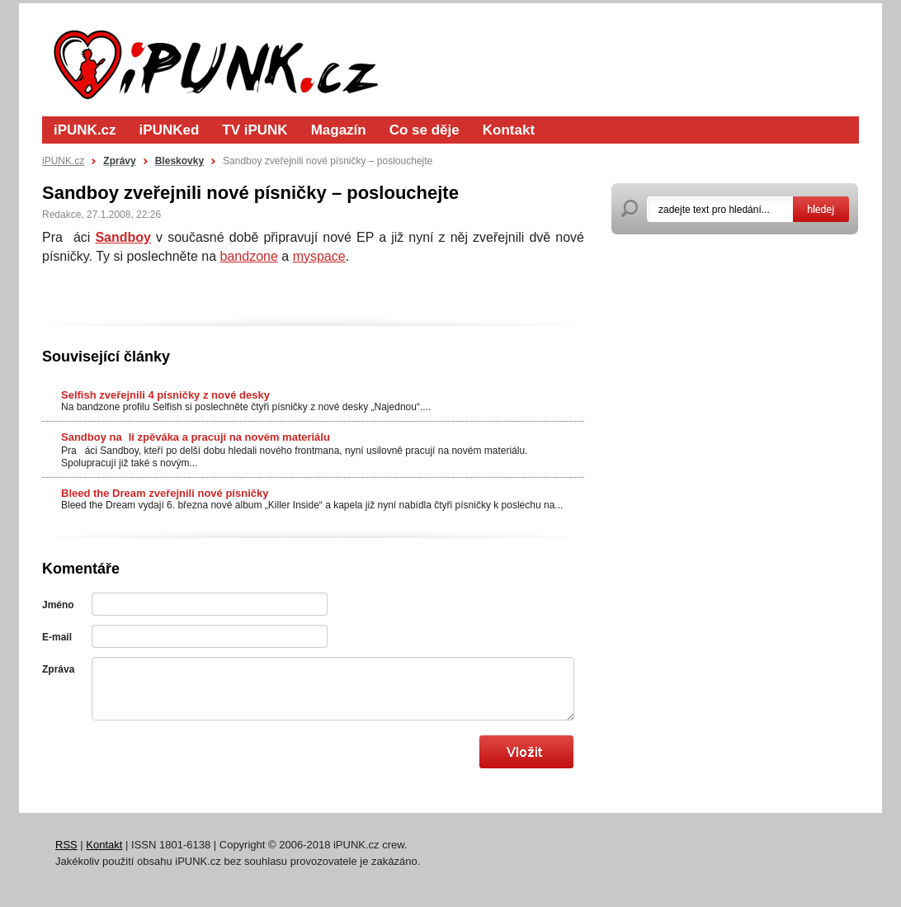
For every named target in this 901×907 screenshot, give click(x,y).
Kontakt (509, 130)
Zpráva (58, 669)
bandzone (249, 256)
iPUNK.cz (85, 130)
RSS (66, 845)
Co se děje (424, 130)
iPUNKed (169, 130)
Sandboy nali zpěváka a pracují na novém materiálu (195, 437)
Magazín (338, 130)
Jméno (58, 605)
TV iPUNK (254, 130)
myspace (319, 256)
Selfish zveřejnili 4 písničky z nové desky (165, 395)
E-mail (57, 637)
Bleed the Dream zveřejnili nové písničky (164, 493)
